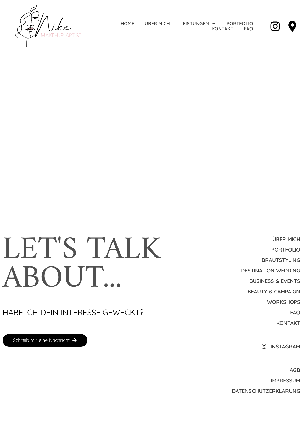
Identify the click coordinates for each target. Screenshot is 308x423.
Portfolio (240, 23)
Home (127, 23)
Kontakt (222, 28)
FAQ (248, 28)
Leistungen (198, 23)
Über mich (157, 23)
